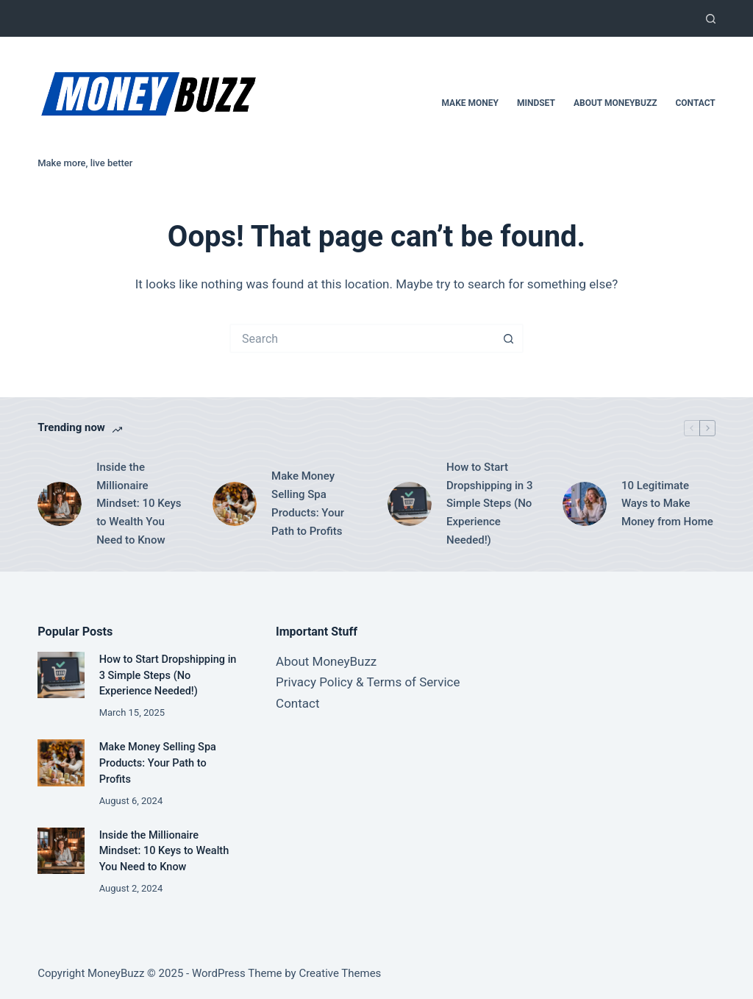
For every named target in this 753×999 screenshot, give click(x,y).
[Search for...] (361, 338)
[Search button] (509, 338)
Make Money (469, 103)
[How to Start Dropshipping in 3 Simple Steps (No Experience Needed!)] (410, 504)
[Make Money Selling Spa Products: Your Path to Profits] (235, 504)
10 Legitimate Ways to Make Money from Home (667, 504)
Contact (695, 103)
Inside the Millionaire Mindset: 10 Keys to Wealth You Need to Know (138, 504)
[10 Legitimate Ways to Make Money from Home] (585, 504)
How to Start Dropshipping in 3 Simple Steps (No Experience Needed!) (489, 504)
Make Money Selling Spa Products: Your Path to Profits (307, 503)
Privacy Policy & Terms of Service (368, 682)
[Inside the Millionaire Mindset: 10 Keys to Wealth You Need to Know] (60, 504)
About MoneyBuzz (615, 103)
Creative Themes (340, 973)
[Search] (710, 19)
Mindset (536, 103)
